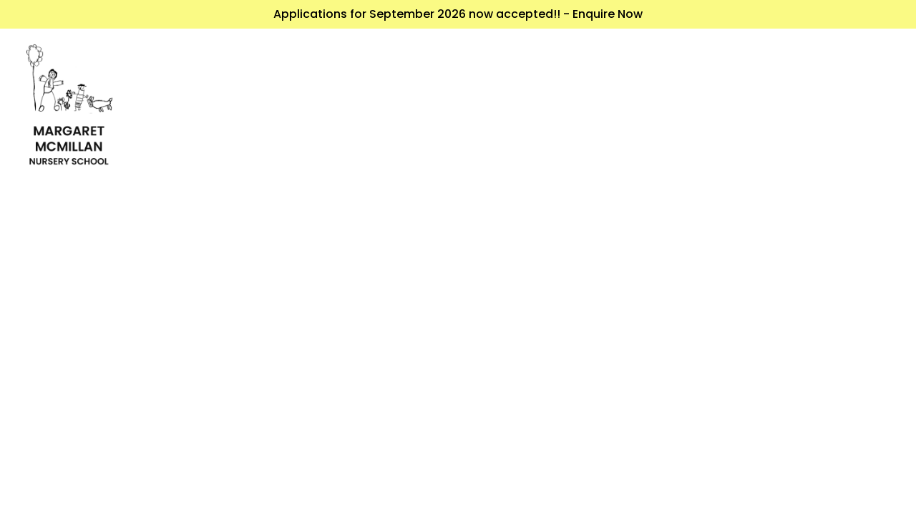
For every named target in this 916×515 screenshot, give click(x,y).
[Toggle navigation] (878, 112)
